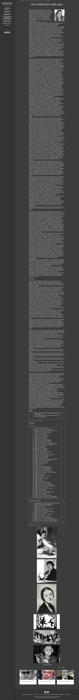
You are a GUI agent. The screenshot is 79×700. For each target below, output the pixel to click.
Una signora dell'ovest (42, 513)
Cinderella (39, 447)
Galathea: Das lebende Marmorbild (45, 472)
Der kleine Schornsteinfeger (43, 471)
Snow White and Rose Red (43, 452)
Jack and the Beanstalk (42, 441)
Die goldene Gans (41, 462)
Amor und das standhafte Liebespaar (45, 496)
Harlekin (39, 480)
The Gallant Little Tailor (42, 440)
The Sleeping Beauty (41, 455)
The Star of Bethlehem (42, 442)
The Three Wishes (41, 456)
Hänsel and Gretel (41, 449)
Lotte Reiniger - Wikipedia (37, 420)
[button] (7, 9)
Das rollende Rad (41, 478)
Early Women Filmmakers (43, 428)
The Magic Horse (41, 438)
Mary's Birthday (40, 458)
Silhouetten (39, 468)
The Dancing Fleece (41, 459)
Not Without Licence (41, 460)
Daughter (39, 465)
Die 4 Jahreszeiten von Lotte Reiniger (45, 430)
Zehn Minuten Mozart (41, 482)
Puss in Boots (40, 450)
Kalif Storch (39, 473)
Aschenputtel (40, 490)
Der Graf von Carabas (42, 470)
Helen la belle (40, 437)
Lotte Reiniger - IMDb (36, 525)
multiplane (39, 18)
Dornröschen (40, 494)
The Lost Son (40, 434)
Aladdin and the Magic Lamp (43, 444)
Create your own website (52, 697)
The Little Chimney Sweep (43, 443)
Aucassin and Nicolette (42, 432)
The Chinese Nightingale (42, 486)
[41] (58, 415)
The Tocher (39, 467)
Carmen (38, 477)
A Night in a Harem (41, 436)
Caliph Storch (40, 446)
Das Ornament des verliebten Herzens (45, 497)
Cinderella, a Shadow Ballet (43, 429)
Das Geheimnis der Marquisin (43, 491)
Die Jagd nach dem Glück (42, 517)
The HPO (39, 464)
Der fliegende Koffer (41, 492)
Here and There (40, 461)
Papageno (39, 474)
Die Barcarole (40, 489)
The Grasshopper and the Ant (43, 454)
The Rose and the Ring (42, 431)
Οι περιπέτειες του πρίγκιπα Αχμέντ (45, 488)
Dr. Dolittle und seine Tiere (43, 484)
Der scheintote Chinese (42, 483)
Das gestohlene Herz (41, 476)
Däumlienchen (40, 448)
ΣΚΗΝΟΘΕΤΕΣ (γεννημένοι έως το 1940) (32, 0)
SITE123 (46, 697)
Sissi (38, 479)
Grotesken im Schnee (42, 485)
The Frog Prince (40, 435)
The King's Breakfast (41, 466)
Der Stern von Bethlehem (42, 495)
